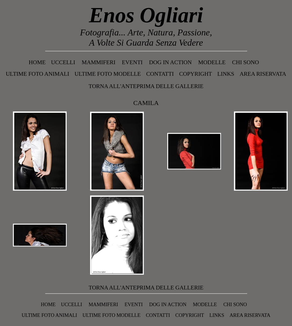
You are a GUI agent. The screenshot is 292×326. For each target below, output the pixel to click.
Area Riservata (263, 74)
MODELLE (212, 62)
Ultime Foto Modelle (107, 74)
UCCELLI (63, 62)
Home (37, 62)
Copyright (195, 74)
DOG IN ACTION (170, 62)
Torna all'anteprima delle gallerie (145, 86)
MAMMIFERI (99, 62)
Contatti (160, 74)
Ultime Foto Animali (37, 74)
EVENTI (132, 62)
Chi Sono (245, 62)
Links (225, 74)
